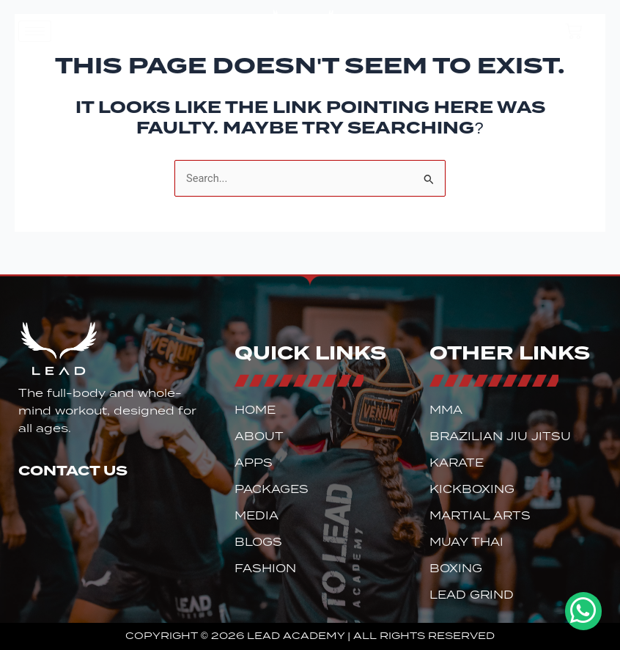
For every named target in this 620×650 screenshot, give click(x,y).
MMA (445, 410)
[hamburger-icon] (34, 31)
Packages (272, 489)
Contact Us (73, 470)
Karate (456, 463)
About (259, 436)
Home (255, 410)
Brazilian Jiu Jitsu (500, 436)
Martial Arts (480, 515)
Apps (254, 463)
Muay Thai (466, 542)
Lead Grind (471, 595)
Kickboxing (471, 489)
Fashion (265, 568)
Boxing (455, 568)
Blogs (258, 542)
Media (256, 515)
